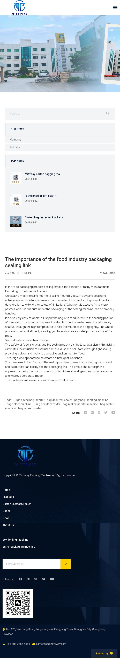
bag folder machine (19, 404)
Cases (7, 511)
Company (15, 139)
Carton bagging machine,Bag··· (44, 217)
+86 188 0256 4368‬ (18, 644)
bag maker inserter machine (80, 404)
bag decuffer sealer (59, 400)
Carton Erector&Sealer (17, 504)
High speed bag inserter (29, 400)
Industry (27, 59)
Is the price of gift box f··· (41, 195)
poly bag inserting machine (91, 400)
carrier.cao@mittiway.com (51, 644)
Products (8, 497)
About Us (8, 525)
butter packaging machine (19, 546)
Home (6, 59)
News (15, 59)
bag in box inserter (30, 408)
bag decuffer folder (47, 404)
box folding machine (15, 539)
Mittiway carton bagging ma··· (43, 174)
